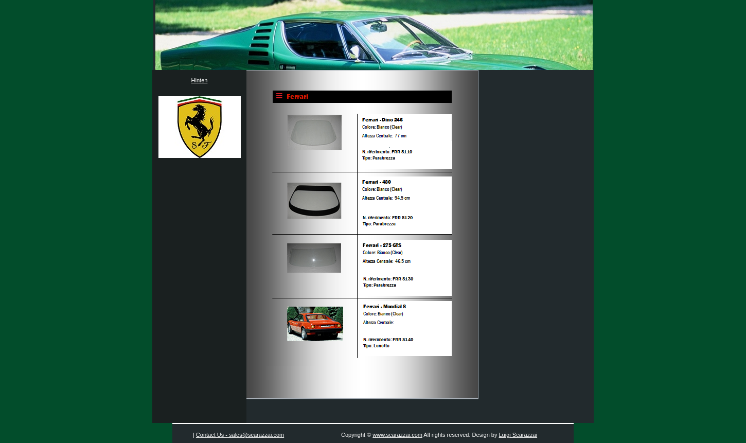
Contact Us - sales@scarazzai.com (240, 435)
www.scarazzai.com (397, 435)
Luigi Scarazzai (518, 435)
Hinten (199, 80)
